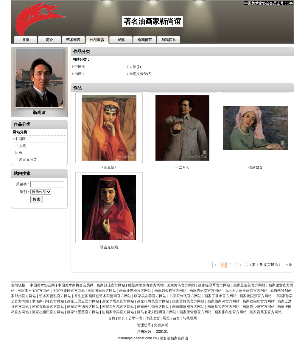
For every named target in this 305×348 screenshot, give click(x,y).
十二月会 (182, 167)
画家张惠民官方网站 (153, 301)
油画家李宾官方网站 (118, 312)
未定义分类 (28, 159)
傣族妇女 (255, 167)
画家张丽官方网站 (102, 291)
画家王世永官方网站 (220, 296)
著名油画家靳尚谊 (174, 338)
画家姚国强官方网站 (255, 296)
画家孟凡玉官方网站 (266, 312)
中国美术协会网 (42, 285)
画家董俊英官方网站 (249, 285)
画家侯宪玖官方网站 (258, 301)
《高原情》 (109, 167)
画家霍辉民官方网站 (188, 301)
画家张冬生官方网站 (230, 312)
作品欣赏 (152, 318)
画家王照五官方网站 (83, 301)
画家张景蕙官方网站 (83, 312)
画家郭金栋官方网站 (170, 291)
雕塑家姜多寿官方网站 (146, 285)
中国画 (20, 139)
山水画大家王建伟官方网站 (246, 291)
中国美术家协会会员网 (76, 285)
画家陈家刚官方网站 (188, 307)
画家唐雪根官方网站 (195, 312)
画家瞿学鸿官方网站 (118, 307)
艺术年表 (135, 318)
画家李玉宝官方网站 (34, 291)
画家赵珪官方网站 (111, 285)
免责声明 (161, 325)
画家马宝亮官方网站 (223, 307)
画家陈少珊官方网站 (258, 307)
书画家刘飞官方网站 (185, 296)
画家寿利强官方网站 (153, 307)
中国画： (81, 67)
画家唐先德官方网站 (83, 307)
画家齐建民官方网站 (69, 291)
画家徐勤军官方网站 (214, 285)
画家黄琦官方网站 (181, 285)
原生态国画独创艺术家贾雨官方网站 (102, 296)
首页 (111, 318)
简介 (121, 318)
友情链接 (18, 285)
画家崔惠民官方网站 (48, 312)
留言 (176, 318)
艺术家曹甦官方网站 (55, 296)
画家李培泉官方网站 (118, 301)
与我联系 (190, 318)
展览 (166, 318)
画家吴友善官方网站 (150, 296)
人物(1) (135, 67)
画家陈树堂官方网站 (205, 291)
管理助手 (144, 325)
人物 (22, 146)
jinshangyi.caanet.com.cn (137, 338)
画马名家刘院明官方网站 (156, 312)
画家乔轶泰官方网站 (48, 307)
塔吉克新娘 (109, 247)
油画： (79, 74)
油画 (18, 153)
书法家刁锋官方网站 (48, 301)
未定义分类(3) (140, 74)
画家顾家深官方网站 (223, 301)
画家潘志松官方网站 (135, 291)
